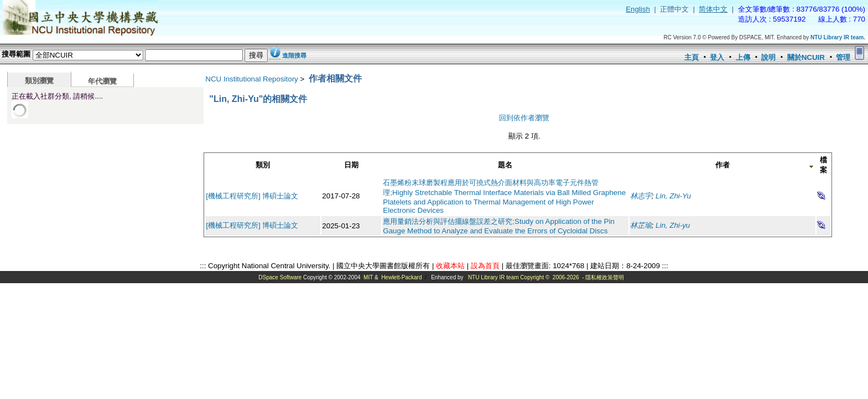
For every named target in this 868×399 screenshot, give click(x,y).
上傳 (743, 57)
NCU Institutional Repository (251, 79)
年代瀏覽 (102, 81)
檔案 (823, 165)
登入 (717, 57)
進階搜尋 (294, 55)
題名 (505, 165)
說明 (768, 57)
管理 (843, 57)
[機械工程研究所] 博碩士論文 (252, 196)
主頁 (691, 57)
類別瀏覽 (39, 80)
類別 (263, 165)
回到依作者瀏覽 (524, 118)
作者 (722, 165)
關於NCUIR (806, 57)
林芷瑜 (641, 225)
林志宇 (641, 196)
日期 (351, 165)
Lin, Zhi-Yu (673, 196)
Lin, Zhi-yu (673, 225)
